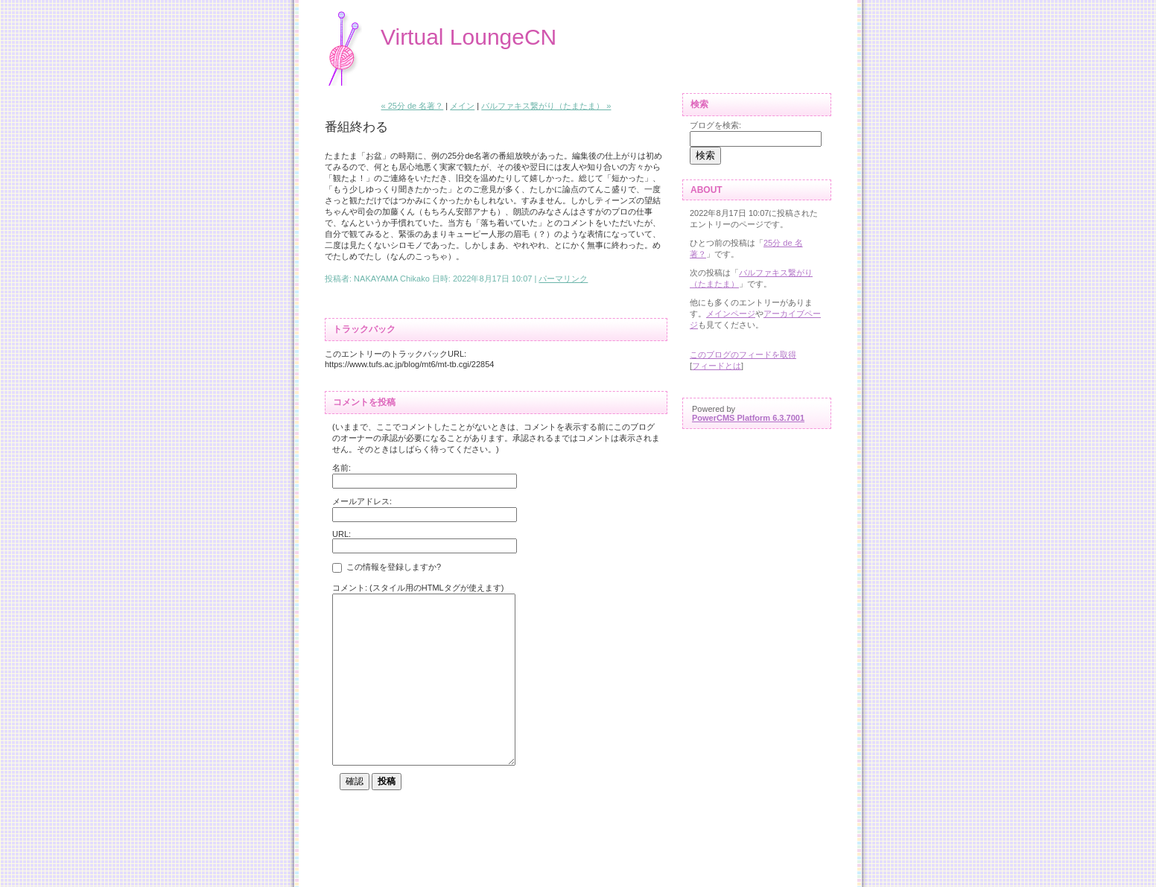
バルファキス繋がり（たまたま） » (546, 105)
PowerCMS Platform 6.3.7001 (748, 417)
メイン (462, 105)
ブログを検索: (715, 125)
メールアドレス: (362, 501)
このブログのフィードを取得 (743, 354)
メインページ (730, 313)
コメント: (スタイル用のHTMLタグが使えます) (418, 587)
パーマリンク (563, 278)
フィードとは (716, 365)
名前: (341, 467)
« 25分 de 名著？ (412, 105)
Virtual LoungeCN (468, 37)
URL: (341, 534)
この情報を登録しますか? (386, 568)
